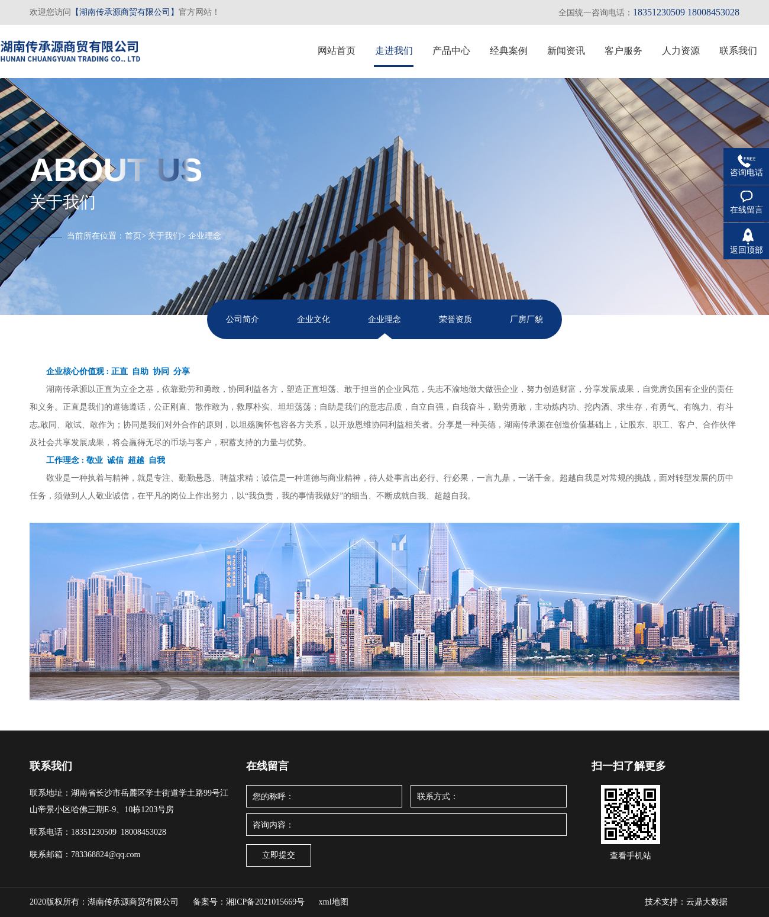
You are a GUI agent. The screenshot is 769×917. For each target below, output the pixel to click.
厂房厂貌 (526, 319)
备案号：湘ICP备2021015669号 (249, 901)
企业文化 (313, 319)
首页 (133, 235)
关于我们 (164, 235)
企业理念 (204, 235)
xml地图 (333, 901)
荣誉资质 (455, 319)
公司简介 (242, 319)
